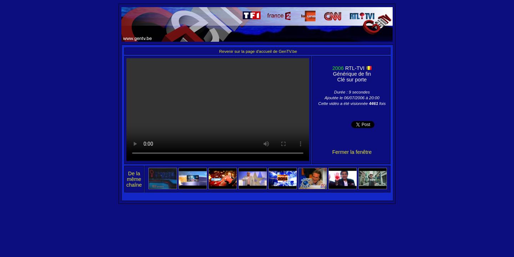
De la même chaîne (134, 179)
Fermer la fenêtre (352, 152)
